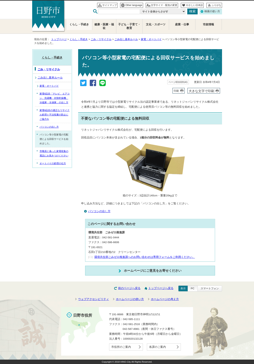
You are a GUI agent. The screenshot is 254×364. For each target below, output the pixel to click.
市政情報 (208, 24)
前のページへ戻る (129, 288)
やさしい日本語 (194, 5)
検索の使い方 (212, 11)
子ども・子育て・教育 (129, 26)
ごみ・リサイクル (101, 39)
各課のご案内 (157, 346)
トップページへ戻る (160, 288)
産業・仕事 (182, 24)
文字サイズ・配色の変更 (164, 5)
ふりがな (216, 5)
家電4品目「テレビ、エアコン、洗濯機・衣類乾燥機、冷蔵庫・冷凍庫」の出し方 (55, 98)
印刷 (176, 90)
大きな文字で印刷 (201, 91)
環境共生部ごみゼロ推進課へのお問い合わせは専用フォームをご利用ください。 (144, 257)
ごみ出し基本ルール (126, 39)
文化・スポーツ (155, 24)
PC (192, 288)
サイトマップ (109, 5)
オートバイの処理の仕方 (53, 163)
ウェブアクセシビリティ (93, 299)
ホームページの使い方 (130, 299)
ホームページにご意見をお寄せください (152, 270)
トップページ (59, 39)
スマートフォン (210, 288)
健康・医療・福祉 (104, 26)
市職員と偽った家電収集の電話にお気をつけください (54, 153)
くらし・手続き (79, 39)
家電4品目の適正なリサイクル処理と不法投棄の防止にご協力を (55, 114)
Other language (133, 5)
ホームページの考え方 (165, 299)
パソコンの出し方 (99, 211)
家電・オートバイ (151, 39)
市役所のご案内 (121, 346)
